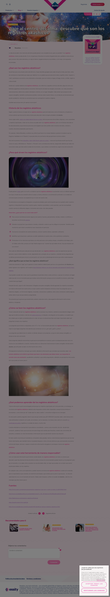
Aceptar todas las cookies (94, 584)
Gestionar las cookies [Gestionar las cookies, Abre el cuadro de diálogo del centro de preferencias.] (94, 590)
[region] (94, 580)
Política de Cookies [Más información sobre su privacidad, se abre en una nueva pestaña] (101, 580)
